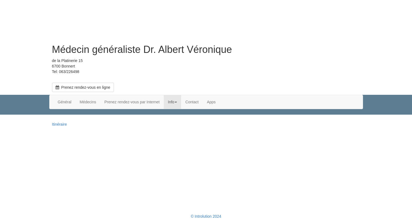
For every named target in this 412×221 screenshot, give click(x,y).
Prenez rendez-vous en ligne (83, 87)
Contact (191, 102)
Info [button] (172, 102)
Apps (211, 102)
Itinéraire (59, 124)
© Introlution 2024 (206, 216)
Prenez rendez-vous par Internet (132, 102)
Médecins (88, 102)
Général (65, 102)
